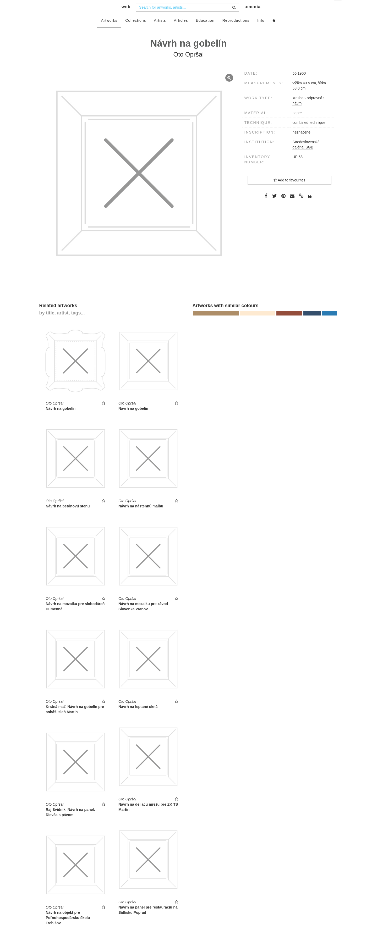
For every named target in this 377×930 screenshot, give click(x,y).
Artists (160, 31)
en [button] (338, 8)
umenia (252, 17)
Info (260, 31)
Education (205, 31)
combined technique (308, 133)
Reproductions (235, 31)
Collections (135, 31)
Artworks (109, 31)
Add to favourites (289, 190)
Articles (181, 31)
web (126, 17)
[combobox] (187, 17)
